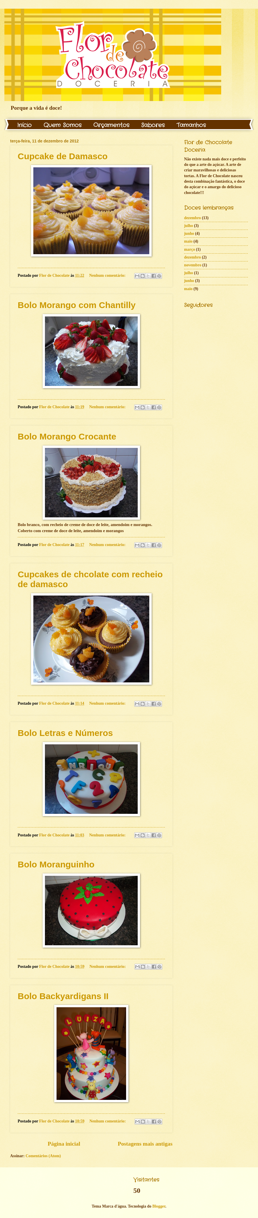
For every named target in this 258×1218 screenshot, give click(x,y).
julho (188, 226)
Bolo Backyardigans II (63, 996)
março (189, 249)
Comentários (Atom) (43, 1156)
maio (188, 241)
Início (24, 125)
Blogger (159, 1206)
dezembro (192, 218)
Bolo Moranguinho (56, 864)
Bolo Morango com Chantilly (77, 305)
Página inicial (64, 1144)
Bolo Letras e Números (65, 733)
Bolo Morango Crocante (67, 436)
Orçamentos (111, 125)
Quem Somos (62, 125)
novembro (192, 265)
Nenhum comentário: (108, 275)
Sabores (153, 125)
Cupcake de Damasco (63, 156)
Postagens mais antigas (145, 1144)
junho (189, 233)
